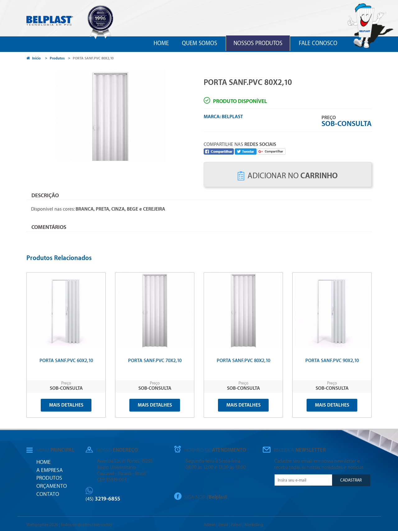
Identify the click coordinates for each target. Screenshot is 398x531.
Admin (209, 524)
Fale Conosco (318, 43)
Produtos (57, 58)
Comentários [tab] (48, 227)
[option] (125, 114)
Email (223, 524)
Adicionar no (288, 175)
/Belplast (217, 497)
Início (33, 58)
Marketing (253, 524)
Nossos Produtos (258, 43)
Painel (236, 524)
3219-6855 (103, 499)
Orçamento (51, 486)
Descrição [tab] (45, 195)
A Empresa (49, 470)
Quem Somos (199, 43)
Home (161, 43)
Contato (47, 494)
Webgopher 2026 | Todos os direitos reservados (69, 524)
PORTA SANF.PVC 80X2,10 (93, 58)
